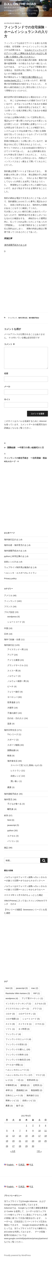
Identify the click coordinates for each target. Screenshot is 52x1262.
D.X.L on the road (20, 4)
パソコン (11, 841)
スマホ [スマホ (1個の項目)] (39, 1024)
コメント (9, 344)
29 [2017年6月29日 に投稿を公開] (26, 1146)
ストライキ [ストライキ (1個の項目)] (25, 1024)
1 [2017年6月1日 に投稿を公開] (26, 1125)
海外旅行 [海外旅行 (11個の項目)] (32, 1095)
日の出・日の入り (15, 718)
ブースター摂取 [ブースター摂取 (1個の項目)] (14, 1065)
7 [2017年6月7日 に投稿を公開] (20, 1130)
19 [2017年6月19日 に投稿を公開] (7, 1141)
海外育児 (8, 799)
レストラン (16, 770)
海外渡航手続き (34, 318)
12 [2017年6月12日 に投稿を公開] (7, 1136)
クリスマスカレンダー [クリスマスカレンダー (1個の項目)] (17, 1008)
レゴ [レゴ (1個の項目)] (9, 1080)
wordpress (12, 616)
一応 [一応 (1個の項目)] (19, 1080)
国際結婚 (11, 750)
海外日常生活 (22, 318)
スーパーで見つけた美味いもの (25, 765)
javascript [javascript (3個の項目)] (22, 988)
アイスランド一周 (15, 649)
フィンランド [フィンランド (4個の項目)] (13, 1034)
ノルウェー (12, 676)
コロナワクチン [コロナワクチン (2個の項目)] (27, 1014)
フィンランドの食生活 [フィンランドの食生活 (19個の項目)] (18, 1059)
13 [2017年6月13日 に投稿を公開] (13, 1136)
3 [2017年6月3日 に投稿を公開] (39, 1125)
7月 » (39, 1151)
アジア (10, 655)
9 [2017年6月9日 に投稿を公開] (33, 1130)
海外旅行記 (9, 645)
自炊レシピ (16, 776)
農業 (9, 787)
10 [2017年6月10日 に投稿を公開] (39, 1130)
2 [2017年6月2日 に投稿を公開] (33, 1125)
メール (7, 386)
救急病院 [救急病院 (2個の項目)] (36, 1090)
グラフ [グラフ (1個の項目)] (37, 1008)
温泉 (9, 723)
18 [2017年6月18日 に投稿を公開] (45, 1136)
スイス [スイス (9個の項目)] (10, 1024)
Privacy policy (10, 578)
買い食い (15, 781)
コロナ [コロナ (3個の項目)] (10, 1014)
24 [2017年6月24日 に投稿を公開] (39, 1141)
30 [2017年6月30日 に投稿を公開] (33, 1146)
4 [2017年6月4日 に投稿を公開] (45, 1125)
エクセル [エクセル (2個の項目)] (40, 1003)
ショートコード (14, 622)
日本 (6, 634)
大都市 (10, 707)
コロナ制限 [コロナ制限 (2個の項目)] (12, 1019)
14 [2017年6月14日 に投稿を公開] (20, 1136)
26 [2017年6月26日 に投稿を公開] (7, 1146)
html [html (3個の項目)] (9, 988)
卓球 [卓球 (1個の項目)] (9, 1090)
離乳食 (10, 809)
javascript (11, 825)
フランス (8, 606)
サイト (7, 399)
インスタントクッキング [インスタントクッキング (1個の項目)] (18, 1003)
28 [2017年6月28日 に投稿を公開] (20, 1146)
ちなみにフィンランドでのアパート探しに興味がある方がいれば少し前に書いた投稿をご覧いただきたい (25, 53)
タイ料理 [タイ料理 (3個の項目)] (24, 1029)
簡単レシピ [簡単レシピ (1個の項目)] (12, 1100)
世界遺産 (11, 702)
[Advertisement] (26, 282)
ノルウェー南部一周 (16, 681)
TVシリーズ (12, 734)
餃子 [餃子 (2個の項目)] (19, 1105)
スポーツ (11, 739)
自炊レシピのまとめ (13, 562)
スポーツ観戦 (13, 745)
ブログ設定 (9, 612)
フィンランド (12, 318)
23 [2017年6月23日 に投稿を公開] (33, 1141)
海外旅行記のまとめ (13, 539)
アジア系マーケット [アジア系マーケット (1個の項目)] (32, 998)
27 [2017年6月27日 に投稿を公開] (13, 1146)
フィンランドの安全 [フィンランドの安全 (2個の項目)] (16, 1044)
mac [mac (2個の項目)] (34, 988)
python (10, 830)
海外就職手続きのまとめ (15, 245)
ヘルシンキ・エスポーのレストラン (20, 573)
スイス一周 (12, 670)
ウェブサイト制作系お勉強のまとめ (20, 567)
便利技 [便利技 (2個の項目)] (25, 1085)
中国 (6, 628)
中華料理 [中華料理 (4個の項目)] (11, 1085)
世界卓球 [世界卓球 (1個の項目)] (32, 1080)
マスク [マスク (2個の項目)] (40, 1075)
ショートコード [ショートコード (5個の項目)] (31, 1019)
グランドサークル (15, 665)
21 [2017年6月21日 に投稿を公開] (20, 1141)
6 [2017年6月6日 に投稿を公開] (13, 1130)
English (9, 1164)
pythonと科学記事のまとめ (16, 556)
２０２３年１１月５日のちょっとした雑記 (23, 895)
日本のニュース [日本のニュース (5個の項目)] (14, 1095)
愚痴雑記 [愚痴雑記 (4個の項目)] (22, 1090)
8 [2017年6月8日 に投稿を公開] (26, 1130)
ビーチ (10, 686)
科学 (6, 815)
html (9, 820)
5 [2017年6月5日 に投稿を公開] (6, 1130)
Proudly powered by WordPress (17, 1255)
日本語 (20, 1164)
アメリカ (8, 595)
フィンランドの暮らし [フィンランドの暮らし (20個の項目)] (18, 1049)
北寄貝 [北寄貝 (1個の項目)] (37, 1085)
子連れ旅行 (12, 713)
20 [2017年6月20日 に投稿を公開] (13, 1141)
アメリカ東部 (13, 660)
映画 (9, 755)
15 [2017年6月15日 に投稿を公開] (26, 1136)
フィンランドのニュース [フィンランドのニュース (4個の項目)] (18, 1039)
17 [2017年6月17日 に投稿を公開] (39, 1136)
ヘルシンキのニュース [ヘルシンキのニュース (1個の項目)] (17, 1070)
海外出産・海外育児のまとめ (17, 545)
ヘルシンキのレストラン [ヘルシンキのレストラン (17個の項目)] (19, 1075)
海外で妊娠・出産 (12, 639)
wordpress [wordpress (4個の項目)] (12, 998)
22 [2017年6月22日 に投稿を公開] (26, 1141)
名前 (6, 373)
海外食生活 (12, 761)
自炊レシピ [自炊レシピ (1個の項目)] (29, 1100)
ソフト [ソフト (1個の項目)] (10, 1029)
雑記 (6, 847)
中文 (29, 1164)
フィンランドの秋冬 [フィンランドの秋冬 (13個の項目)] (17, 1054)
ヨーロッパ (12, 697)
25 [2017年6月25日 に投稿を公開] (45, 1141)
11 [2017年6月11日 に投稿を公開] (45, 1130)
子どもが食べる (14, 804)
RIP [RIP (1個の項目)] (36, 993)
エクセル (11, 836)
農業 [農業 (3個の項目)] (9, 1105)
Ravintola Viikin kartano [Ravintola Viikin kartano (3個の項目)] (18, 993)
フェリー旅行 (13, 692)
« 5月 (12, 1151)
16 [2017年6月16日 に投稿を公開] (33, 1136)
